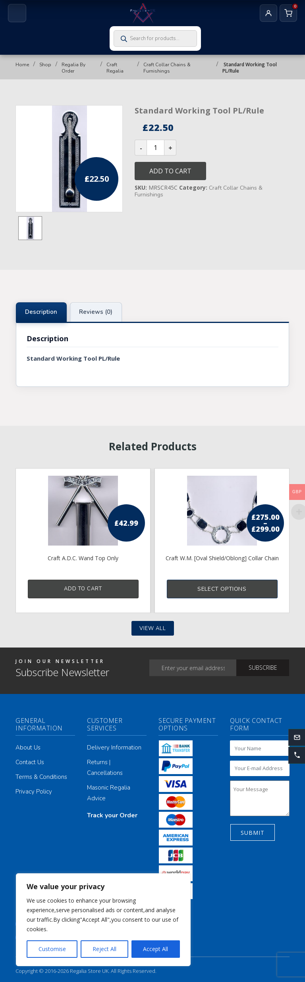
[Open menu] (17, 13)
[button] (296, 755)
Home (22, 64)
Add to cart (170, 171)
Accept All (155, 949)
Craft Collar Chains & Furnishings (167, 67)
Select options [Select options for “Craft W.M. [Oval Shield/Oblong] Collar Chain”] (221, 589)
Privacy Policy (33, 792)
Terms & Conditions (41, 777)
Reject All (104, 949)
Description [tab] (41, 312)
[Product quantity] (155, 148)
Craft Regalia (115, 67)
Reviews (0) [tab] (95, 312)
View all (152, 628)
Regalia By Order (73, 67)
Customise (52, 949)
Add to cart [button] (83, 588)
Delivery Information (114, 747)
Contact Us (29, 762)
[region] (103, 919)
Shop (45, 64)
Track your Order (112, 815)
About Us (28, 747)
